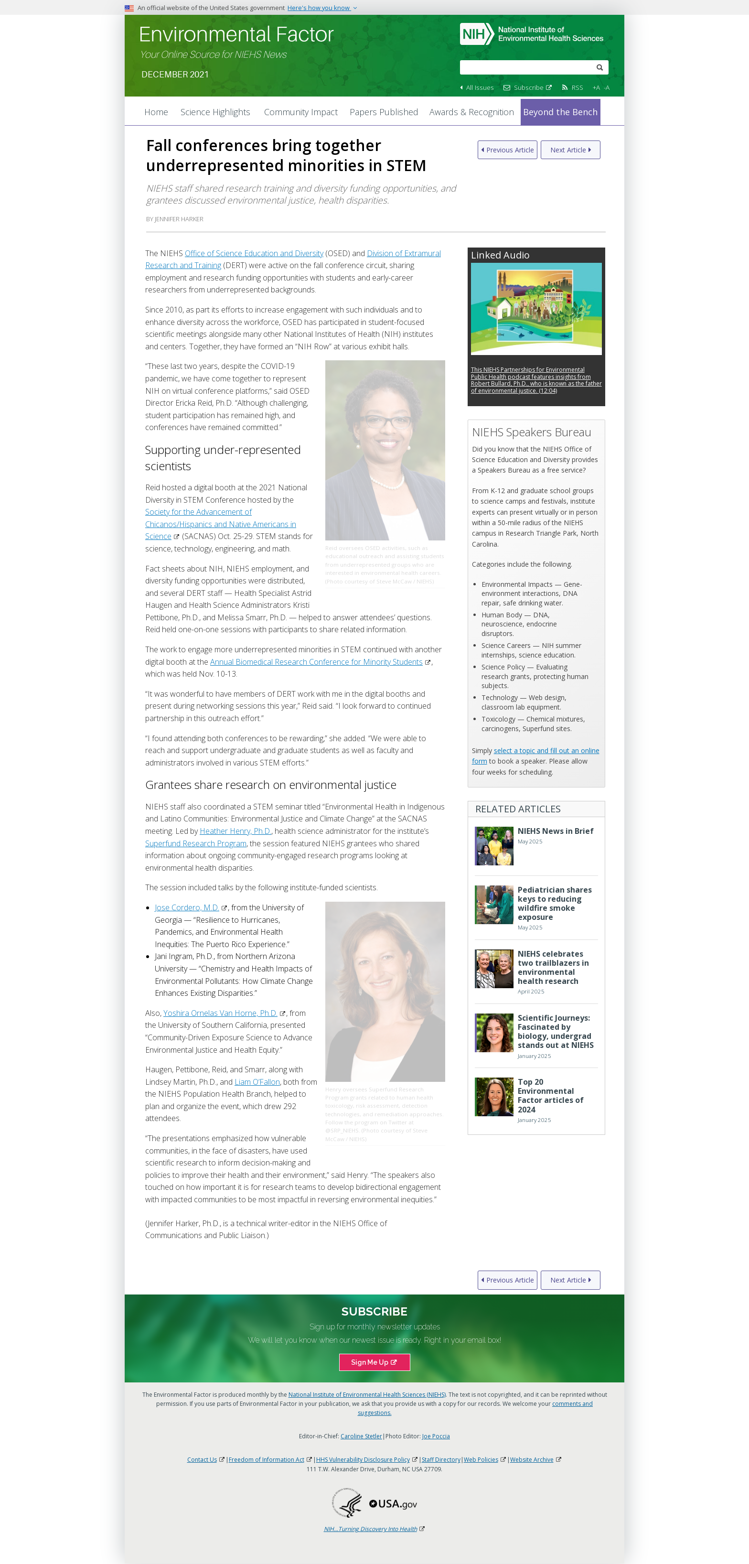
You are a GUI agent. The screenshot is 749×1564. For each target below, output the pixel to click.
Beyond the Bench (560, 112)
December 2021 (175, 74)
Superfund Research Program (195, 843)
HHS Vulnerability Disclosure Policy (367, 1460)
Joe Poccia (436, 1436)
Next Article (568, 149)
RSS (577, 87)
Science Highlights (215, 112)
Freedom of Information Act (271, 1460)
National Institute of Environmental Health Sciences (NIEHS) (367, 1395)
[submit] (600, 67)
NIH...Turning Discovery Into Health (375, 1529)
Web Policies (485, 1460)
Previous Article (510, 149)
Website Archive (536, 1460)
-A (607, 87)
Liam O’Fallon (257, 1082)
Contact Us (206, 1460)
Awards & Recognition (471, 112)
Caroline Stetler (361, 1436)
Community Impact (301, 112)
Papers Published (384, 112)
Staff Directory (441, 1460)
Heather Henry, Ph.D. (235, 831)
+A (596, 87)
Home (156, 112)
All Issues (480, 87)
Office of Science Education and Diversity (254, 253)
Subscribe (533, 87)
